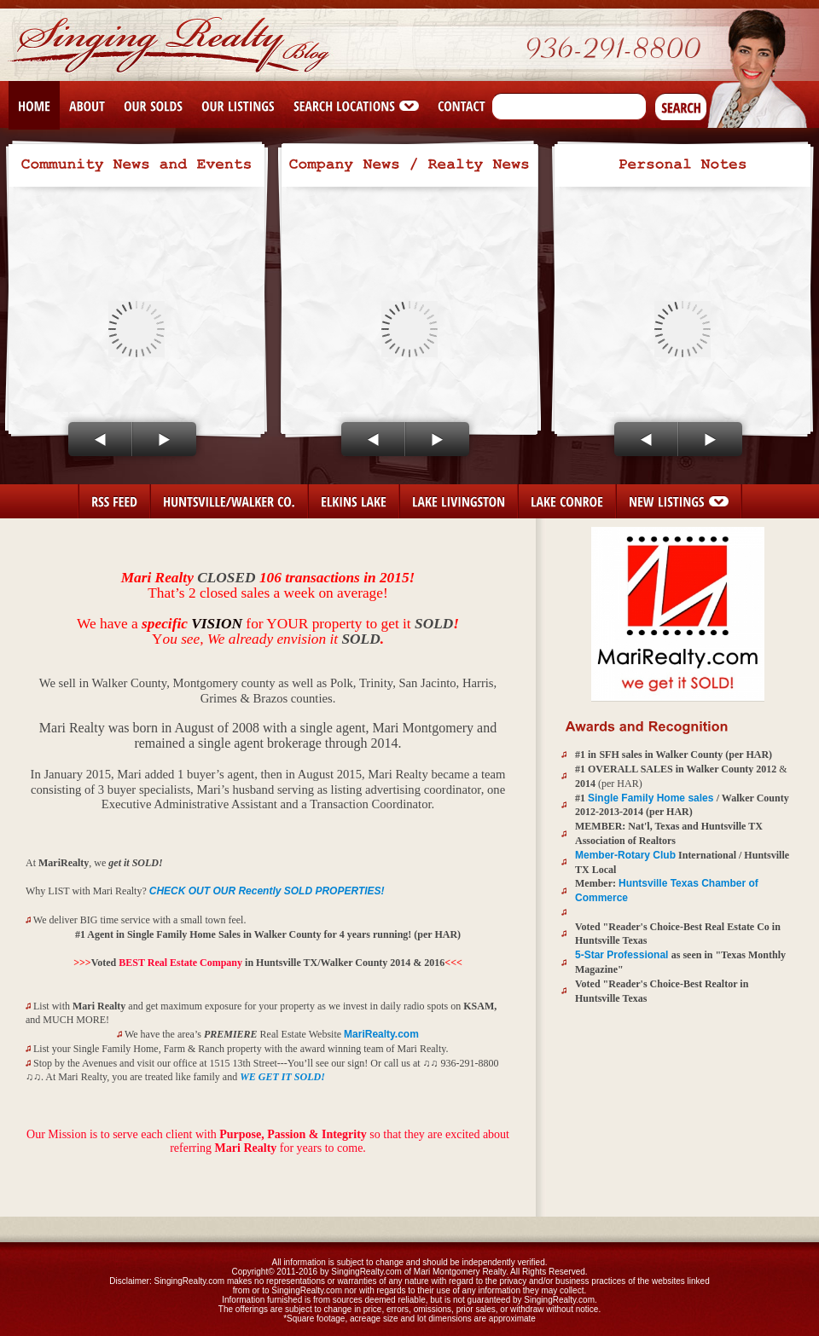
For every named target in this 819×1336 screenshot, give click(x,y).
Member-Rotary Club (625, 855)
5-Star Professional (623, 955)
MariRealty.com (381, 1034)
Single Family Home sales (652, 798)
